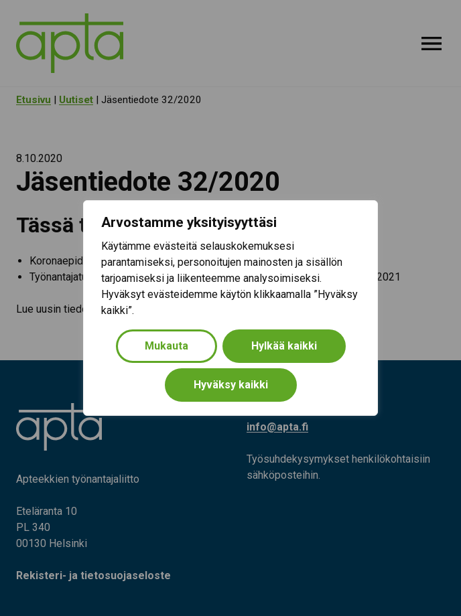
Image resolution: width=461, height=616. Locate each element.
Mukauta (166, 345)
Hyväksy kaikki (231, 384)
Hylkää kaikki (284, 345)
